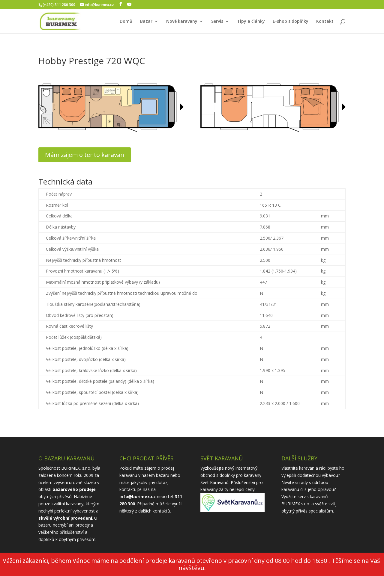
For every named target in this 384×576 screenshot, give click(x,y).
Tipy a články (251, 21)
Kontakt (325, 21)
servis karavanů (313, 496)
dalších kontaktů (154, 511)
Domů (126, 21)
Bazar (146, 21)
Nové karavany (181, 21)
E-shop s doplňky (290, 21)
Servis (217, 21)
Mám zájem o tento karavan (84, 155)
